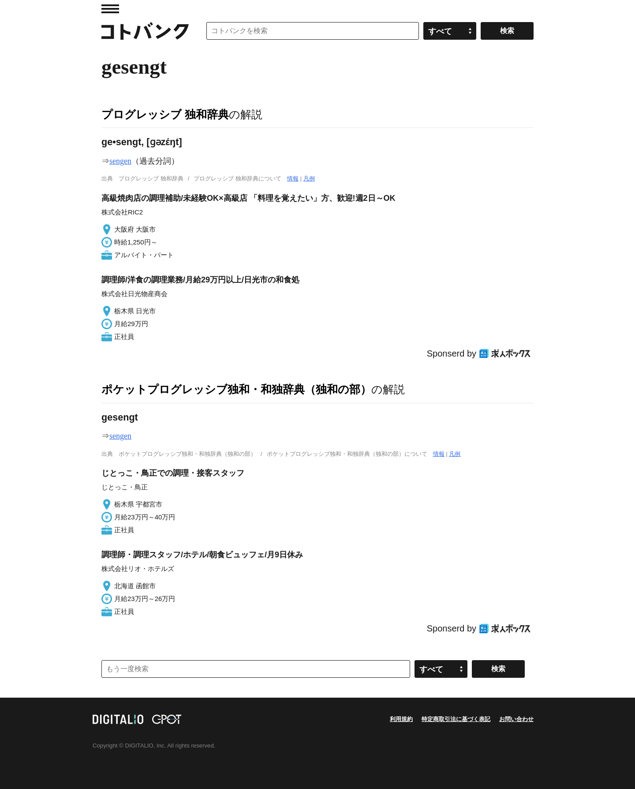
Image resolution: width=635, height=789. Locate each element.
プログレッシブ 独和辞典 (165, 114)
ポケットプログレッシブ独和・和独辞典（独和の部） (236, 389)
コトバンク (145, 31)
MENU (110, 9)
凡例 (309, 178)
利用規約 (401, 719)
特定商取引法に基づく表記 (456, 719)
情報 (293, 178)
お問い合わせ (516, 719)
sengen (120, 161)
